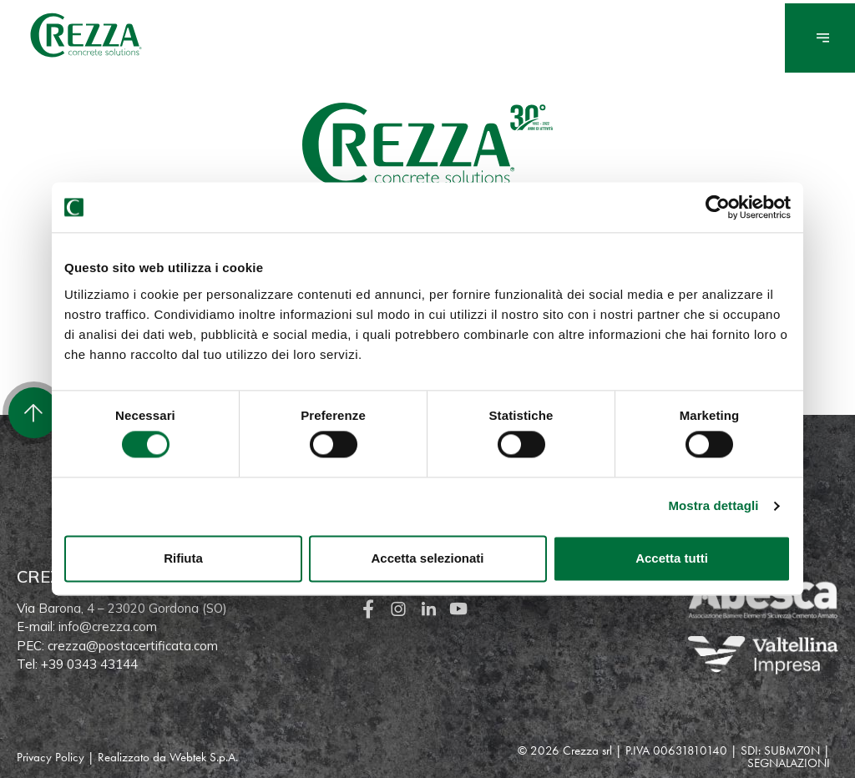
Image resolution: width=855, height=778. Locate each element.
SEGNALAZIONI (788, 763)
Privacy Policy (50, 757)
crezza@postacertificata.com (133, 646)
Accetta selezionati (427, 558)
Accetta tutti (671, 558)
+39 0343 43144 (89, 664)
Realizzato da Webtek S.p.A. (168, 757)
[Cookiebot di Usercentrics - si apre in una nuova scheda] (718, 207)
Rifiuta (183, 558)
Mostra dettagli (713, 506)
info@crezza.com (107, 626)
